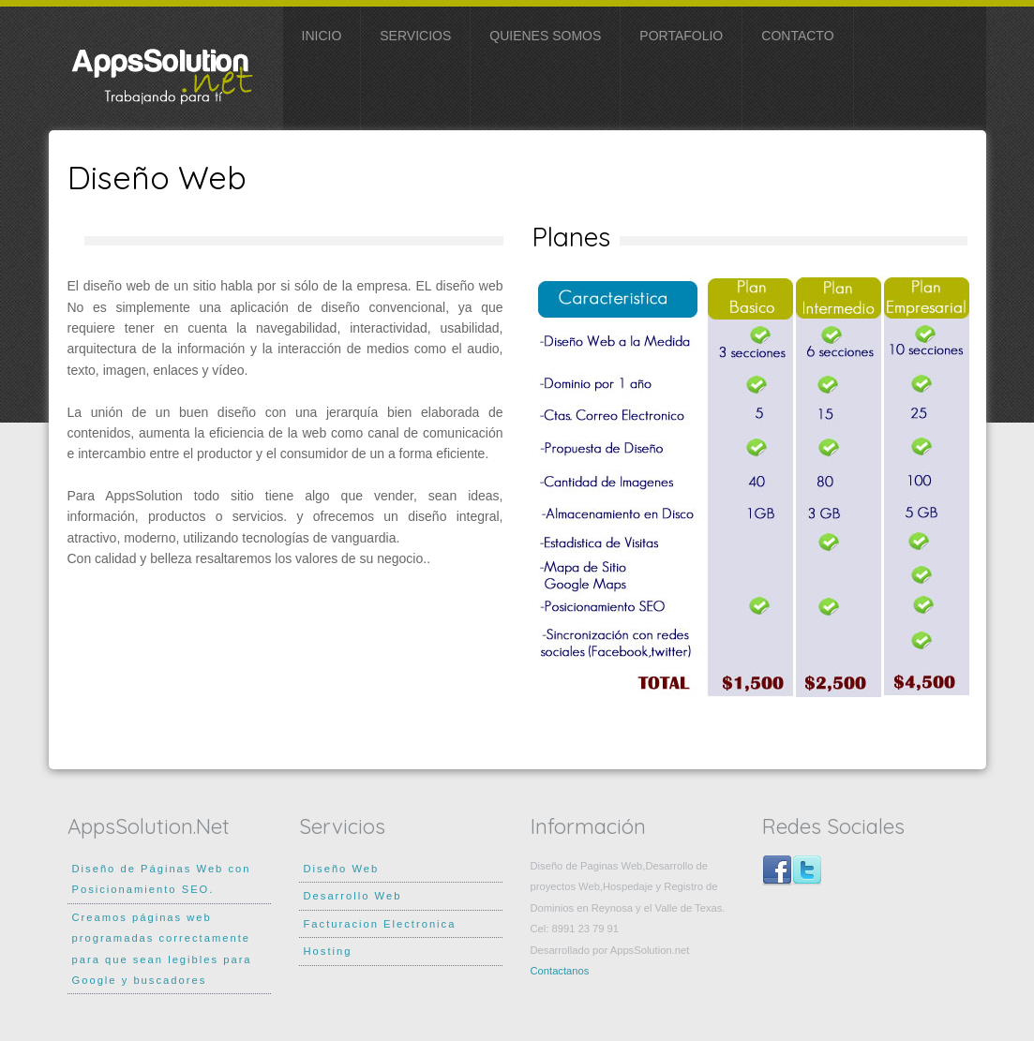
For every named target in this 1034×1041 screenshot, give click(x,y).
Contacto (797, 35)
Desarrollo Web (353, 895)
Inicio (322, 35)
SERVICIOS (415, 35)
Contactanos (560, 970)
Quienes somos (545, 35)
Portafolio (681, 35)
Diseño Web (342, 868)
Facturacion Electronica (380, 923)
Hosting (328, 951)
